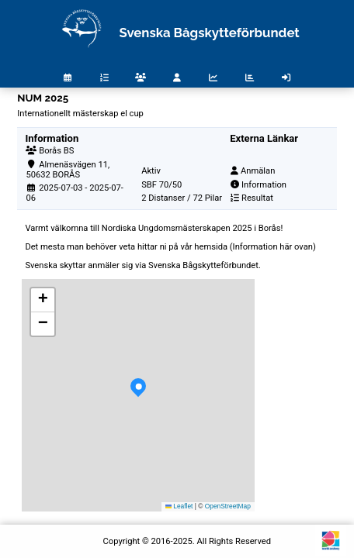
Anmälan (258, 171)
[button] (138, 395)
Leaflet (179, 506)
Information (263, 185)
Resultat (257, 198)
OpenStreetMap (228, 506)
